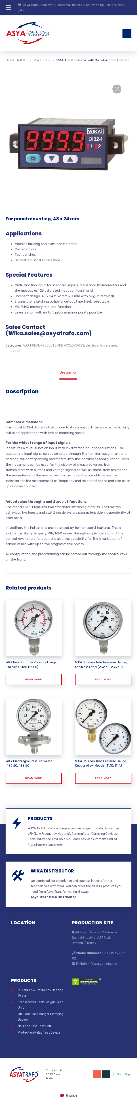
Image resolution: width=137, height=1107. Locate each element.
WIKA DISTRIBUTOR (52, 871)
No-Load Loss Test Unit (34, 1026)
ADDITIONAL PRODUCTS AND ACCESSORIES (53, 345)
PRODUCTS (40, 818)
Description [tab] (68, 372)
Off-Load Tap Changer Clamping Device (40, 1016)
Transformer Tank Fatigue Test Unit (40, 1004)
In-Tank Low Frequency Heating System (40, 992)
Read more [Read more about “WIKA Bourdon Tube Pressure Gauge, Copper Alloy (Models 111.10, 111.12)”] (103, 778)
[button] (116, 89)
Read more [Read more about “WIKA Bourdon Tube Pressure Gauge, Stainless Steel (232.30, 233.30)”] (103, 679)
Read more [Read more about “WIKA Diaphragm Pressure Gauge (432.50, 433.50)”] (33, 778)
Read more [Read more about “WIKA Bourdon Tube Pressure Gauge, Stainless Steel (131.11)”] (33, 679)
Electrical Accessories (101, 345)
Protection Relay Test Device (39, 1032)
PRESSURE (13, 351)
